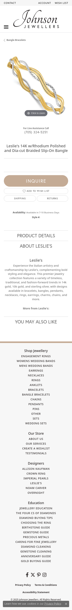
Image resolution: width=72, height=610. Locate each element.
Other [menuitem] (36, 413)
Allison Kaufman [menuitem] (36, 469)
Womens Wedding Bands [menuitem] (36, 361)
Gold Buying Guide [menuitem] (36, 561)
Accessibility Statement (35, 592)
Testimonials (36, 453)
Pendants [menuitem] (36, 404)
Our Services (36, 443)
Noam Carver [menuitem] (36, 488)
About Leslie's (36, 246)
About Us (36, 439)
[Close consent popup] (66, 604)
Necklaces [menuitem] (36, 375)
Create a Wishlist (36, 448)
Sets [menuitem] (36, 418)
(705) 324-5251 (36, 132)
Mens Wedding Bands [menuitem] (36, 366)
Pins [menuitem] (36, 409)
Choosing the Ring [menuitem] (36, 522)
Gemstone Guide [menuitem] (36, 532)
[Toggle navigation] (6, 26)
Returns (52, 198)
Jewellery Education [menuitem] (36, 508)
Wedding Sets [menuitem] (36, 423)
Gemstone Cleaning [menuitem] (36, 551)
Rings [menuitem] (36, 380)
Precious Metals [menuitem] (36, 537)
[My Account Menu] (44, 3)
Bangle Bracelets (16, 40)
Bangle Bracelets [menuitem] (36, 394)
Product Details (36, 235)
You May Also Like (36, 322)
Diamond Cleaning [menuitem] (36, 546)
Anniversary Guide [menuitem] (36, 556)
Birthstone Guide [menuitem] (36, 527)
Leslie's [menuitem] (36, 483)
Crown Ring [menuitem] (36, 473)
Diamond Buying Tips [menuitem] (36, 518)
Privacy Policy (23, 585)
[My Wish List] (61, 3)
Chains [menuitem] (36, 399)
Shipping (20, 198)
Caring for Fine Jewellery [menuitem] (36, 542)
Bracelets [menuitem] (36, 390)
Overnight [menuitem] (36, 493)
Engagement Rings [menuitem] (36, 356)
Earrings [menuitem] (36, 370)
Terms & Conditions (46, 585)
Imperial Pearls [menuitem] (36, 478)
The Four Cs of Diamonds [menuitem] (36, 513)
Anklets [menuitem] (36, 385)
